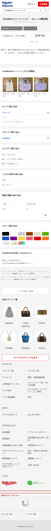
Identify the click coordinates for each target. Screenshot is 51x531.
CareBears (25, 138)
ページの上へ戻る (25, 291)
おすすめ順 (20, 36)
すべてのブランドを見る (26, 358)
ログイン (31, 4)
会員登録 (43, 4)
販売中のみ (7, 36)
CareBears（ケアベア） (12, 28)
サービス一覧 (6, 514)
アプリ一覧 (31, 514)
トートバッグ (30, 28)
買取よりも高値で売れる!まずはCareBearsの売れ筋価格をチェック (25, 261)
